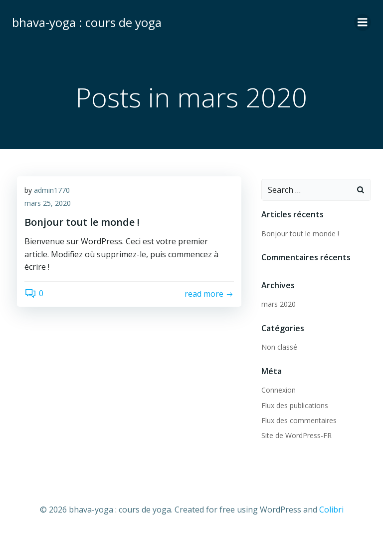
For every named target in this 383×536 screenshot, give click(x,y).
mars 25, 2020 (47, 203)
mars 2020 (278, 304)
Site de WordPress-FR (296, 435)
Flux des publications (294, 405)
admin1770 (52, 190)
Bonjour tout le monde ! (300, 233)
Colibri (331, 509)
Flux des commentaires (299, 420)
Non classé (279, 347)
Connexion (278, 390)
